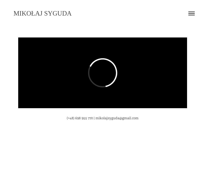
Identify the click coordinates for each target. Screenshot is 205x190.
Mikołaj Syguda (41, 13)
